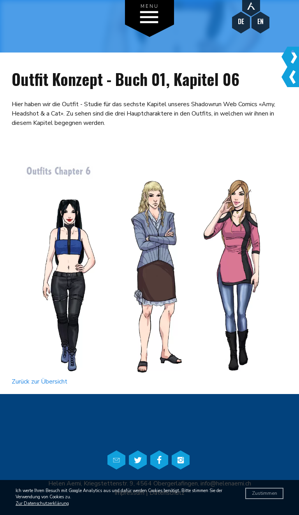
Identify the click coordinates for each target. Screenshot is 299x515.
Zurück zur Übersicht (39, 381)
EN (260, 21)
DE (241, 21)
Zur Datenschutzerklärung (42, 503)
